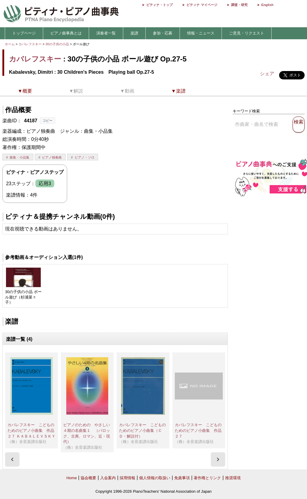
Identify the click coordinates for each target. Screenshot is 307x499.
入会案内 (108, 478)
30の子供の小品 (58, 44)
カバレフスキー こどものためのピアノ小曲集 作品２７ (198, 430)
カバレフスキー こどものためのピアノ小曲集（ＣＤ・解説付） (142, 430)
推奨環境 (233, 478)
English (267, 5)
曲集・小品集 (19, 157)
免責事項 (182, 478)
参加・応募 (162, 33)
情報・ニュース (200, 33)
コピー (47, 120)
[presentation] (12, 459)
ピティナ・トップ (159, 5)
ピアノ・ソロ (84, 157)
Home (71, 478)
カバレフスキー (30, 44)
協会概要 (88, 478)
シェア (267, 73)
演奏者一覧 (106, 33)
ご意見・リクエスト (246, 33)
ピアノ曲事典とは (66, 33)
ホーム (10, 44)
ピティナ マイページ (201, 5)
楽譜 (134, 33)
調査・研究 (239, 5)
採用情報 (127, 478)
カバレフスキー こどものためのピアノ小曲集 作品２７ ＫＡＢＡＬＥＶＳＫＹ (31, 430)
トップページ (24, 33)
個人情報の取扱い (154, 478)
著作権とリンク (207, 478)
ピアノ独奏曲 (52, 157)
